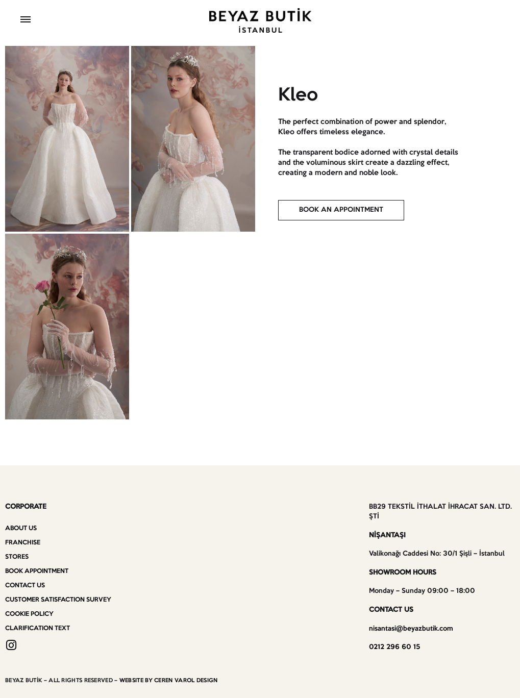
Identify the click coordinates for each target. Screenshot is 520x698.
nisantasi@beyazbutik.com (411, 629)
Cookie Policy (29, 614)
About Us (21, 528)
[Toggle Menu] (25, 21)
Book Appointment (36, 571)
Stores (17, 557)
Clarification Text (37, 628)
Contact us (25, 585)
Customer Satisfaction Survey (58, 599)
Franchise (22, 542)
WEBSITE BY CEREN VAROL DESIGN (168, 681)
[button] (341, 210)
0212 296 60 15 (394, 647)
